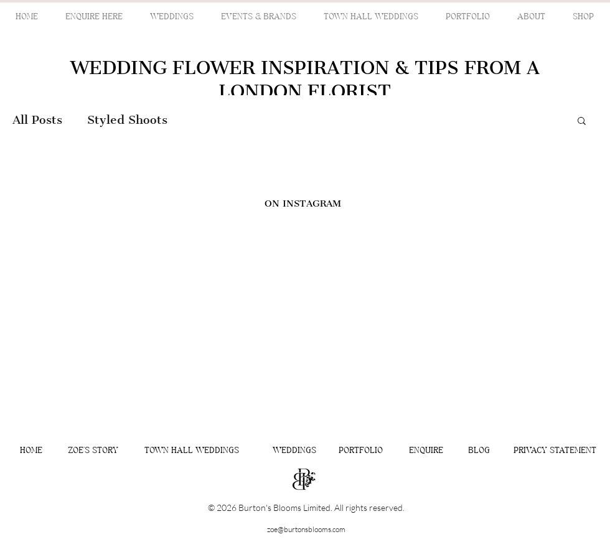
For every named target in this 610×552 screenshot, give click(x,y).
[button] (582, 121)
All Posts (37, 120)
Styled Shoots (127, 120)
